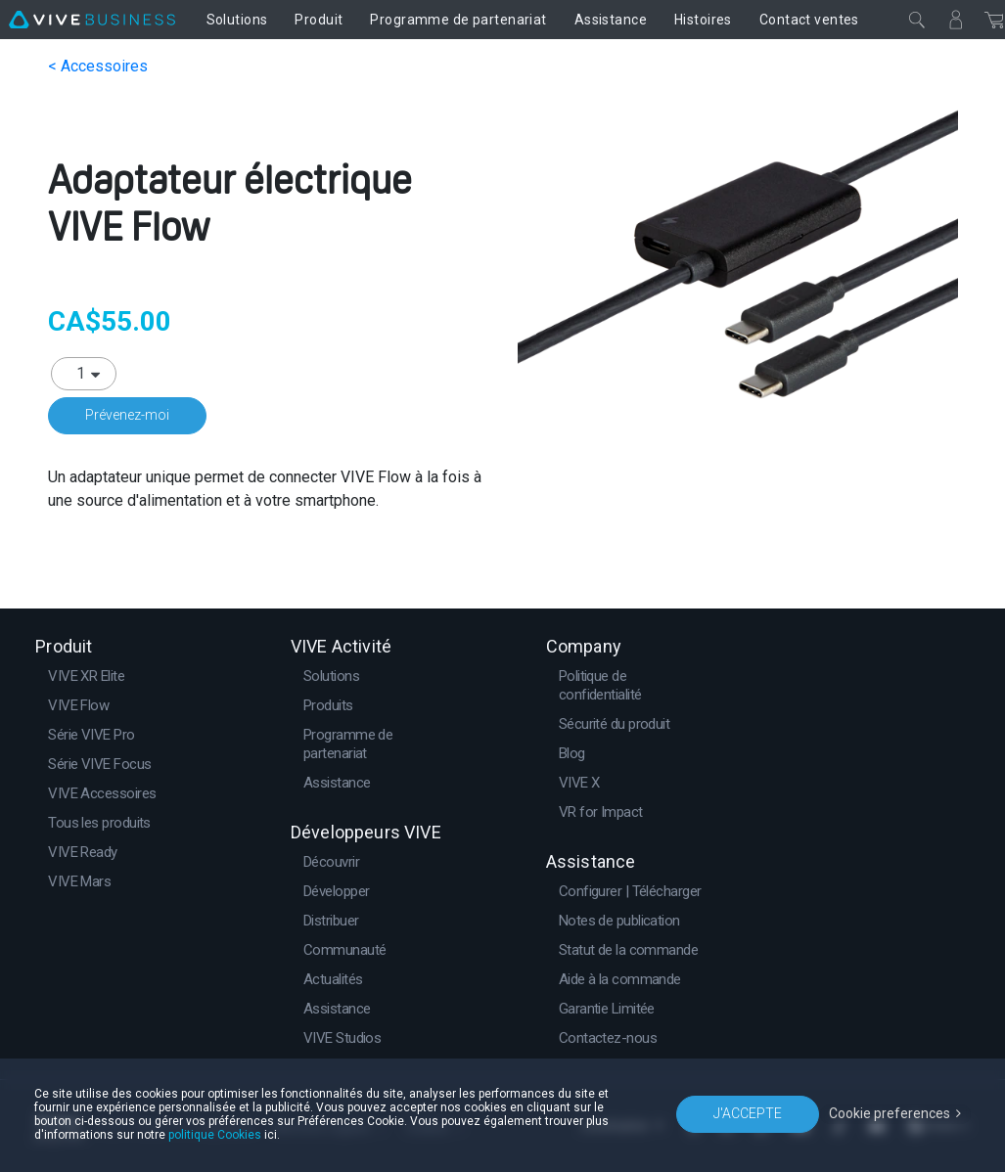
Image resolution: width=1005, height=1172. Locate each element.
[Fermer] (916, 19)
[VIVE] (92, 19)
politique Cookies (214, 1135)
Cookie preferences (889, 1113)
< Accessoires (98, 66)
